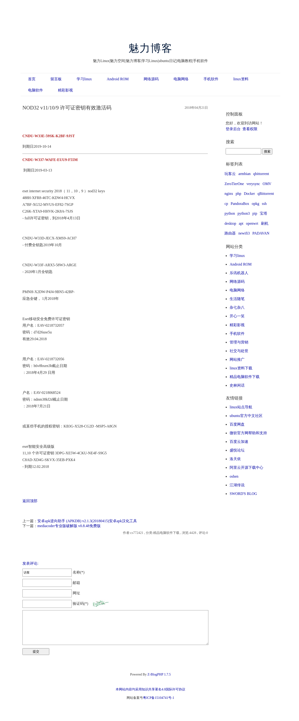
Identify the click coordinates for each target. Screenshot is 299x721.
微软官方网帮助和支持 (248, 433)
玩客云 (230, 174)
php (238, 194)
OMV (267, 184)
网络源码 (151, 79)
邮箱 (51, 583)
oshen (234, 476)
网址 (51, 593)
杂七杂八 (237, 307)
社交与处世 (239, 351)
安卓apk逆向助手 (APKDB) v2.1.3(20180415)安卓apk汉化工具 (87, 521)
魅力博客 (150, 48)
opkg (255, 204)
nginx (228, 194)
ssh (264, 204)
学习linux (84, 79)
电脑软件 (35, 90)
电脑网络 (181, 79)
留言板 (56, 79)
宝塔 (263, 213)
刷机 (264, 223)
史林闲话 (237, 385)
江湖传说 (237, 485)
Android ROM (118, 79)
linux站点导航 (241, 407)
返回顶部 (29, 501)
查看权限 (249, 129)
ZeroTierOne (234, 184)
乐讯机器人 (239, 273)
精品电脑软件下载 (245, 377)
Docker (249, 194)
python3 (244, 213)
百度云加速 (239, 442)
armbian (244, 174)
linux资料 (241, 79)
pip (255, 213)
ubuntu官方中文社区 (246, 416)
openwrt (252, 223)
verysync (253, 184)
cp (226, 204)
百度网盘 (237, 424)
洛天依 (235, 459)
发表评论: (30, 563)
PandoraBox (240, 204)
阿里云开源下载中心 (246, 467)
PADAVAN (260, 233)
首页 (32, 79)
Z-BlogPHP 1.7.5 (159, 674)
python (229, 213)
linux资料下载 (241, 368)
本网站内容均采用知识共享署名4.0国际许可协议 (150, 689)
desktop (230, 223)
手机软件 (210, 79)
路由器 (230, 233)
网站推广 (237, 359)
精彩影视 (65, 90)
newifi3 (244, 233)
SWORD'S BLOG (243, 494)
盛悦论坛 (237, 450)
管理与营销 (239, 342)
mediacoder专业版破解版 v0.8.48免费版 (69, 526)
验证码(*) (80, 604)
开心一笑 (237, 316)
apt (241, 223)
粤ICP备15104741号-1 (158, 698)
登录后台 (233, 129)
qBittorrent (265, 194)
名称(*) (53, 572)
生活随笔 (237, 299)
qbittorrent (261, 174)
